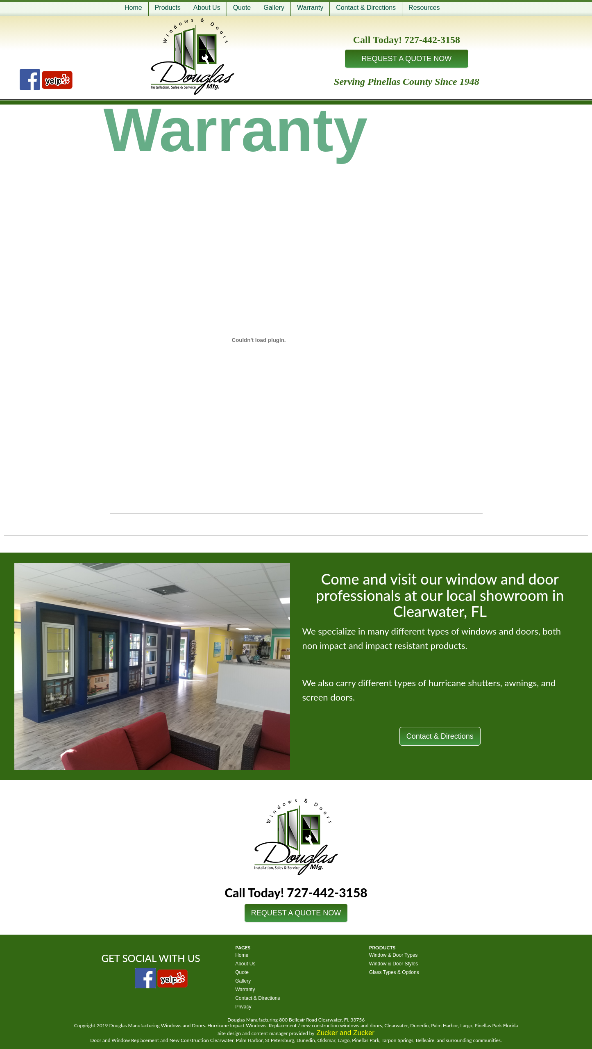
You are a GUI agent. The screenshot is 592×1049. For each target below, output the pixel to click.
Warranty (310, 7)
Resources (424, 7)
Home (133, 7)
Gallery (273, 7)
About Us (206, 7)
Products (168, 7)
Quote (242, 7)
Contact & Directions (366, 7)
